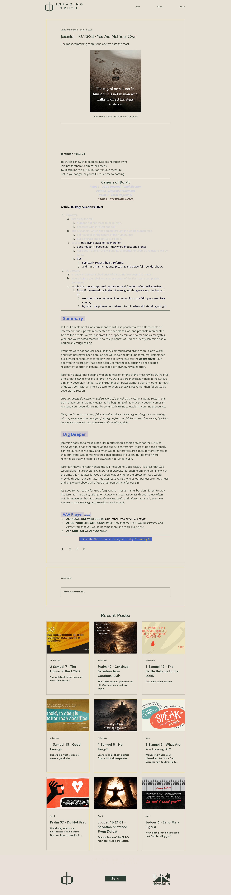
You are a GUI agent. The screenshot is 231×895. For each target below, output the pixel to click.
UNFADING (69, 6)
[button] (175, 6)
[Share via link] (76, 549)
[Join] (115, 878)
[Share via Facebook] (62, 549)
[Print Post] (84, 549)
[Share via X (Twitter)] (69, 549)
